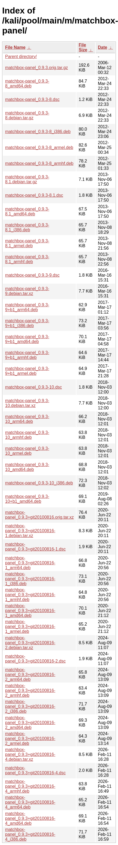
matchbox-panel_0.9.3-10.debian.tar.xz (27, 403)
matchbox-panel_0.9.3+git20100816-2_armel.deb (30, 738)
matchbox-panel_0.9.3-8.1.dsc (34, 195)
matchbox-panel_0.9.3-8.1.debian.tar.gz (27, 179)
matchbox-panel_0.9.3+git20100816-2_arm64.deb (30, 674)
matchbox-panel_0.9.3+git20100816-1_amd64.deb (30, 610)
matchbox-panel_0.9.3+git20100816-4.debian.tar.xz (30, 754)
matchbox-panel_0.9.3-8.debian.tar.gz (27, 115)
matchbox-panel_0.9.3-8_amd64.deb (27, 83)
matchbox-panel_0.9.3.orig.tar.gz (36, 67)
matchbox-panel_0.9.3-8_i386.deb (38, 131)
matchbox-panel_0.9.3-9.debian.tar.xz (27, 291)
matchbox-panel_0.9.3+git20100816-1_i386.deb (30, 579)
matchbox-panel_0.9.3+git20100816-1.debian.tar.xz (30, 531)
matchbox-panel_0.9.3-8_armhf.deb (39, 163)
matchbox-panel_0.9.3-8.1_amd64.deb (27, 211)
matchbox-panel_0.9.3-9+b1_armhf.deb (27, 355)
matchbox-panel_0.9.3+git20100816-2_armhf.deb (30, 690)
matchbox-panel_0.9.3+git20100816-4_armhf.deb (30, 786)
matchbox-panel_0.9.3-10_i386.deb (39, 483)
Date (102, 47)
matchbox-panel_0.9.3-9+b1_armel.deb (27, 371)
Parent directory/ (21, 56)
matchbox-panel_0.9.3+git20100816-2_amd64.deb (30, 722)
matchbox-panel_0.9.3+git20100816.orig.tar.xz (39, 515)
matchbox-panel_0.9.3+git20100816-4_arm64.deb (30, 802)
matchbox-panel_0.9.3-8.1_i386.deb (27, 227)
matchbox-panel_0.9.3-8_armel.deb (39, 147)
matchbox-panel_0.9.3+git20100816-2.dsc (35, 658)
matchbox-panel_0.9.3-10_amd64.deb (27, 467)
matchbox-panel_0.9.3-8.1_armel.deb (27, 243)
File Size (83, 47)
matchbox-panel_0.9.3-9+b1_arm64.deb (27, 307)
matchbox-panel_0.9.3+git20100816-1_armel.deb (30, 626)
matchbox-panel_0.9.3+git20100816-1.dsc (35, 546)
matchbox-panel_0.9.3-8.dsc (32, 99)
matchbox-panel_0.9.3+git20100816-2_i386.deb (30, 706)
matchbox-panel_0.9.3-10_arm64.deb (27, 419)
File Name (15, 47)
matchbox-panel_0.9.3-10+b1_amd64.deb (27, 499)
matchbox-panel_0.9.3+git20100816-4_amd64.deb (30, 818)
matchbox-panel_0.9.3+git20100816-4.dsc (35, 770)
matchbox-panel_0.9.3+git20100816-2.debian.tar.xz (30, 643)
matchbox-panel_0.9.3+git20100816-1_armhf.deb (30, 595)
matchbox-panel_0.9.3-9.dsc (32, 275)
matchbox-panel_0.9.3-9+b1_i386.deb (27, 323)
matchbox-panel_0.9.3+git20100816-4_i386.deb (30, 834)
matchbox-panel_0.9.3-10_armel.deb (27, 451)
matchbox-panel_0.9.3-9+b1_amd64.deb (27, 339)
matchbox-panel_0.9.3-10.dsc (33, 387)
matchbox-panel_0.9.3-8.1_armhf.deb (27, 259)
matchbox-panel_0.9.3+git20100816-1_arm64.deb (30, 563)
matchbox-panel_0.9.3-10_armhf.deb (27, 435)
